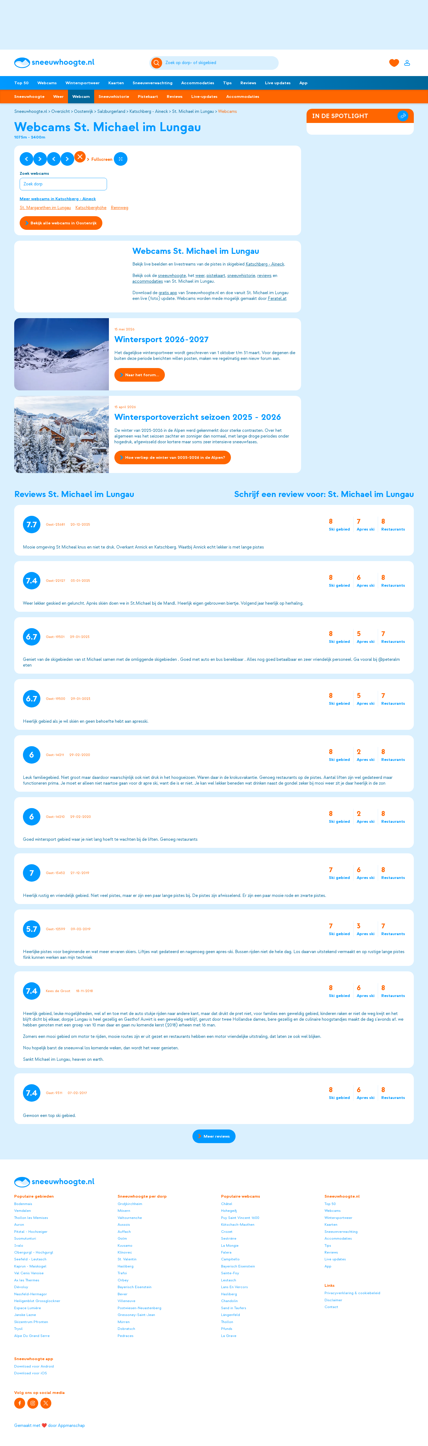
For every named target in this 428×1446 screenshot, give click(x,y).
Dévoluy (21, 1287)
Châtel (226, 1203)
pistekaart (216, 276)
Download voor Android (34, 1366)
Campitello (230, 1259)
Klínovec (125, 1252)
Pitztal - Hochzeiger (30, 1231)
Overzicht (60, 111)
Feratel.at (277, 299)
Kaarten (116, 83)
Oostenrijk (83, 111)
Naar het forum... (139, 375)
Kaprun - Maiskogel (30, 1266)
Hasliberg (125, 1266)
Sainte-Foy (230, 1273)
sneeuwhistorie (241, 276)
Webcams (47, 83)
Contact (331, 1307)
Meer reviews (214, 1136)
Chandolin (229, 1301)
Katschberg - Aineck (148, 111)
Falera (226, 1252)
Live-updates (204, 96)
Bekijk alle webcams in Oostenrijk (61, 223)
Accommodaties (197, 83)
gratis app (168, 293)
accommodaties (147, 281)
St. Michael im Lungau (193, 111)
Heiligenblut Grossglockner (37, 1301)
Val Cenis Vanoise (29, 1273)
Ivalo (18, 1245)
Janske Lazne (25, 1314)
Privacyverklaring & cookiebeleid (352, 1293)
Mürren (124, 1322)
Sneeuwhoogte (29, 96)
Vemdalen (22, 1210)
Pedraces (125, 1335)
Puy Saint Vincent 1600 (240, 1217)
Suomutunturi (25, 1238)
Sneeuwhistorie (114, 96)
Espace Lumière (27, 1308)
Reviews (248, 83)
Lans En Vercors (234, 1287)
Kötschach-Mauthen (237, 1224)
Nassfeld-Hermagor (30, 1294)
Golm (122, 1238)
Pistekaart (148, 96)
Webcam (81, 96)
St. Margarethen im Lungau (45, 207)
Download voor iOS (30, 1373)
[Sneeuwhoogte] (79, 63)
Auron (19, 1224)
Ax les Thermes (26, 1280)
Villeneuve (126, 1301)
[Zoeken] (221, 63)
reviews (264, 276)
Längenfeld (230, 1314)
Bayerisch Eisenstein (134, 1287)
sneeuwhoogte (172, 276)
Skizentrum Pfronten (31, 1322)
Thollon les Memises (31, 1217)
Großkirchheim (130, 1203)
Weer (58, 96)
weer (199, 276)
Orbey (123, 1280)
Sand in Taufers (233, 1308)
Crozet (227, 1231)
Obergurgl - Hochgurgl (33, 1252)
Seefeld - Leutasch (30, 1259)
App (303, 83)
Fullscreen (99, 159)
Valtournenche (130, 1217)
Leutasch (228, 1280)
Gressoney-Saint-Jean (136, 1314)
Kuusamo (125, 1245)
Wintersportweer (83, 83)
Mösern (124, 1210)
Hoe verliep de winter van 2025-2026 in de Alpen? (172, 457)
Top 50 (21, 83)
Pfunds (226, 1328)
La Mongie (230, 1245)
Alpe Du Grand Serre (32, 1335)
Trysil (18, 1328)
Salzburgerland (111, 111)
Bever (122, 1294)
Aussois (124, 1224)
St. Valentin (127, 1259)
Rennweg (119, 207)
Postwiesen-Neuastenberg (139, 1308)
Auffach (124, 1231)
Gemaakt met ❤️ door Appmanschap (49, 1425)
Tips (227, 83)
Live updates (278, 83)
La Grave (228, 1335)
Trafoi (122, 1273)
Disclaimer (333, 1300)
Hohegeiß (229, 1210)
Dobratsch (126, 1328)
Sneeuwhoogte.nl (30, 111)
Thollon (227, 1322)
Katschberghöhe (90, 207)
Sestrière (228, 1238)
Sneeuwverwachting (153, 83)
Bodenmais (23, 1203)
